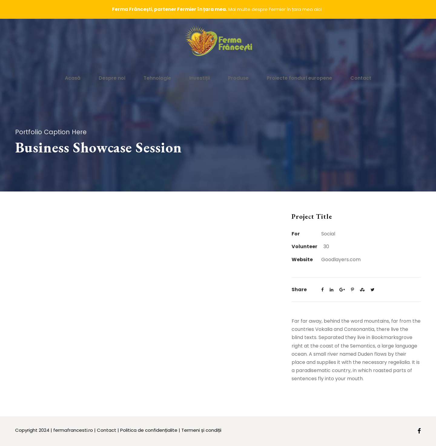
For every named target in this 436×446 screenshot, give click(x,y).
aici (318, 9)
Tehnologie (157, 78)
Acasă (73, 78)
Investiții (199, 78)
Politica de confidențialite (148, 430)
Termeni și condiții (201, 430)
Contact (360, 78)
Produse (238, 78)
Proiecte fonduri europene (299, 78)
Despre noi (112, 78)
